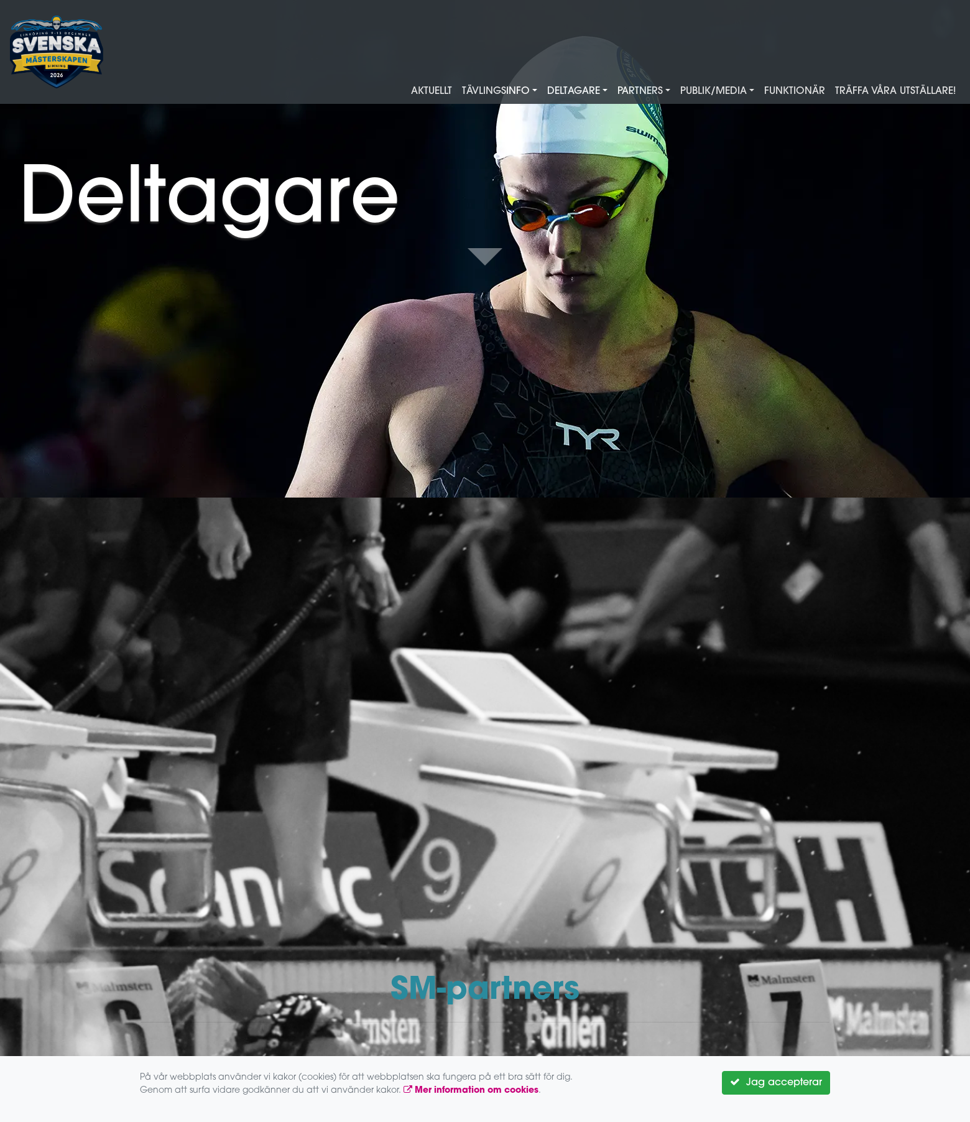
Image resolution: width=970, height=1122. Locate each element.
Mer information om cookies (471, 1090)
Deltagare (573, 91)
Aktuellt (431, 91)
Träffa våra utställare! (895, 91)
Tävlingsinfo (496, 91)
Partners (640, 91)
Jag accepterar (776, 1082)
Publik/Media (713, 91)
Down (485, 257)
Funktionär (794, 91)
